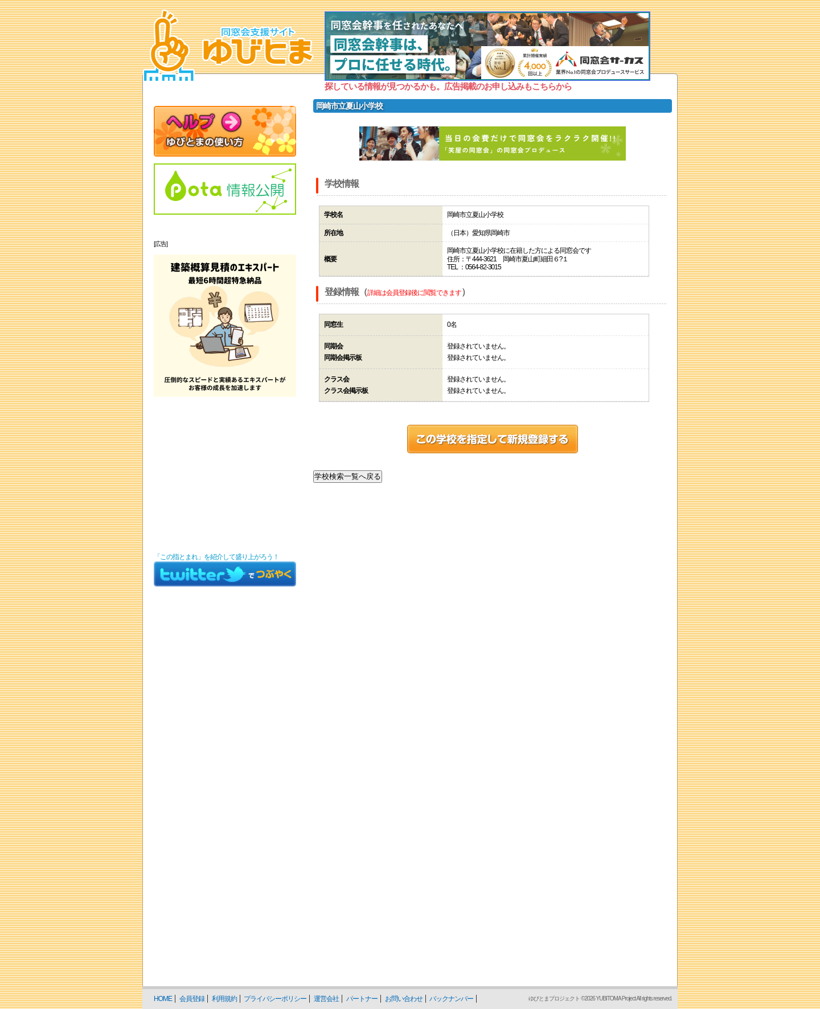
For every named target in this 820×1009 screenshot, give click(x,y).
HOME (163, 999)
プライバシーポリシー (275, 999)
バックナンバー (451, 999)
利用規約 (224, 999)
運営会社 (326, 999)
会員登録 (191, 999)
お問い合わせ (404, 999)
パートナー (362, 999)
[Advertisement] (225, 475)
